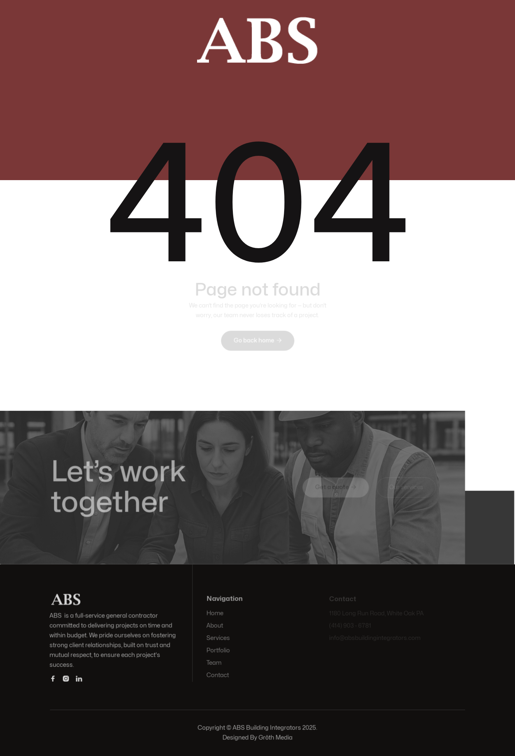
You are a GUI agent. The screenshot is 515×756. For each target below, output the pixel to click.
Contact (218, 675)
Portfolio (218, 650)
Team (214, 663)
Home (215, 613)
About (215, 626)
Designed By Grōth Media (257, 738)
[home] (257, 39)
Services (218, 638)
